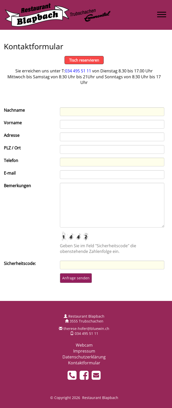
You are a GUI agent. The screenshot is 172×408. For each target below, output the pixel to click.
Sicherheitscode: (20, 263)
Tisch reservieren (84, 60)
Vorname (13, 123)
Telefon (11, 160)
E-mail (10, 173)
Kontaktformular (84, 363)
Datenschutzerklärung (84, 357)
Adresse (11, 135)
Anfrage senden (76, 278)
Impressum (84, 351)
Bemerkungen (17, 185)
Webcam (84, 345)
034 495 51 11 (78, 71)
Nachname (14, 110)
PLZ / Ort (12, 148)
